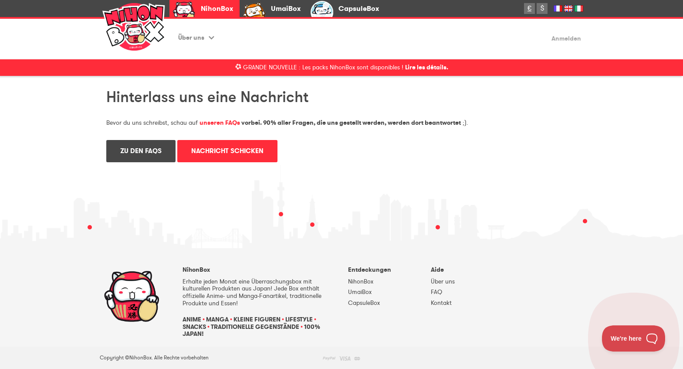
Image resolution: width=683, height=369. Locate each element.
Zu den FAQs (141, 151)
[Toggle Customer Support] (634, 338)
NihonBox (217, 8)
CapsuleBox (358, 8)
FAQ (436, 292)
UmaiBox (286, 8)
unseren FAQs (219, 123)
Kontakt (441, 303)
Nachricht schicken (227, 151)
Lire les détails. (426, 67)
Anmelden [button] (566, 39)
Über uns (196, 38)
